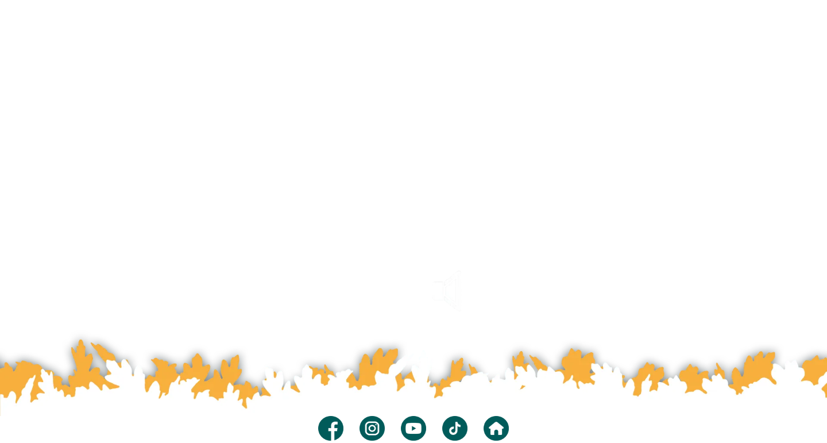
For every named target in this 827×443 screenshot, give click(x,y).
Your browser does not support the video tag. (413, 207)
